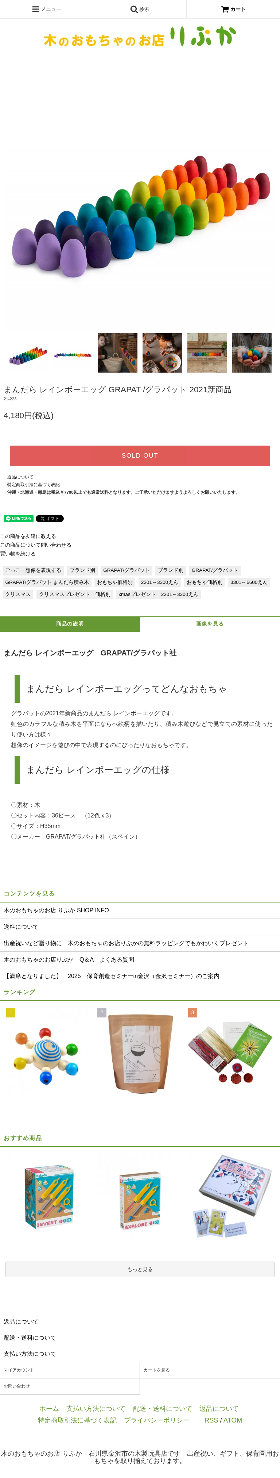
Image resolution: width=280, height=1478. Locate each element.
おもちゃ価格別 (115, 582)
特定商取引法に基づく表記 (33, 484)
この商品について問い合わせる (35, 545)
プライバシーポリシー (157, 1420)
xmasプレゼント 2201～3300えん (158, 594)
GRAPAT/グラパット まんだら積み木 (47, 582)
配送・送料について (162, 1408)
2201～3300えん (159, 582)
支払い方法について (95, 1408)
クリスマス (18, 594)
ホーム (49, 1408)
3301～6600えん (249, 582)
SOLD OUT (140, 455)
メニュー (47, 9)
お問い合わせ (17, 1386)
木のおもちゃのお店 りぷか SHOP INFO (56, 910)
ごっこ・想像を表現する (33, 570)
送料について (21, 927)
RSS (211, 1420)
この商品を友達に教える (28, 536)
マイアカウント (19, 1370)
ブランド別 (82, 570)
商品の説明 (70, 624)
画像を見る (210, 624)
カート (233, 9)
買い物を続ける (18, 554)
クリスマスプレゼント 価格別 (74, 594)
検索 (140, 9)
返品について (20, 477)
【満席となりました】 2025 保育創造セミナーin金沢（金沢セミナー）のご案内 (111, 976)
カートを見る (157, 1370)
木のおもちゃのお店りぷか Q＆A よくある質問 (69, 960)
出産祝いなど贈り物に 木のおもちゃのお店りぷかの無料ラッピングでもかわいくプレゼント (126, 943)
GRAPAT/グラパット (126, 570)
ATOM (232, 1420)
